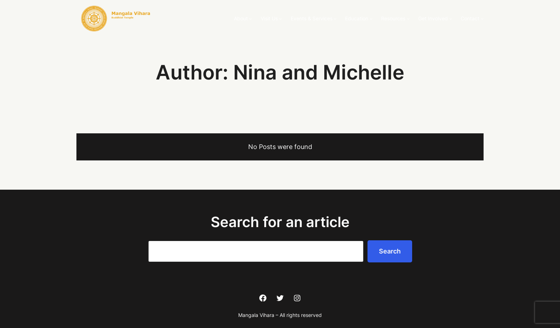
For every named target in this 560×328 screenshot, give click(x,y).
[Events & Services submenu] (335, 18)
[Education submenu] (371, 18)
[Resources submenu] (408, 18)
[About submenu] (250, 18)
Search (390, 251)
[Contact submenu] (482, 18)
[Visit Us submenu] (280, 18)
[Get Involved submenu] (450, 18)
